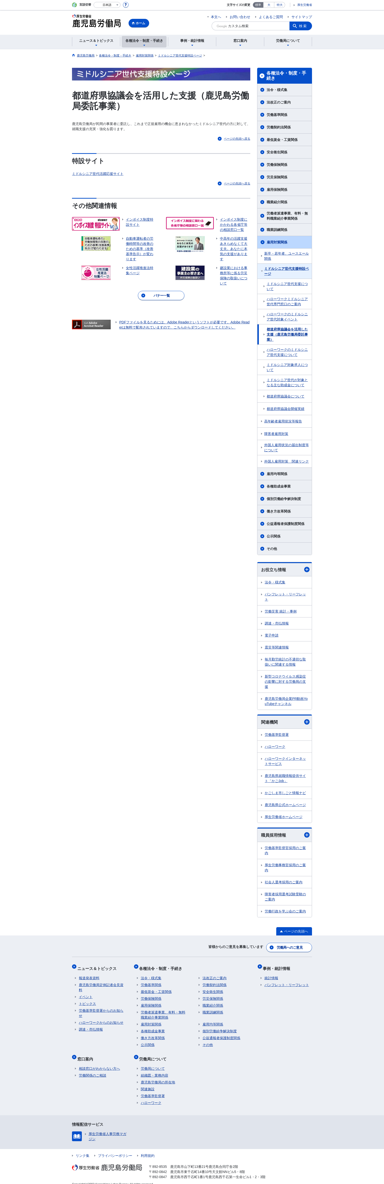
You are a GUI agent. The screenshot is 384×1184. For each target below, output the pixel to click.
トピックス (87, 1000)
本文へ (216, 17)
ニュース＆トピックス (98, 966)
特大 (280, 5)
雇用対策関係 (277, 242)
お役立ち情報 (285, 569)
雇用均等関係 (277, 474)
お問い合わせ (240, 17)
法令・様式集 (277, 90)
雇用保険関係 (277, 190)
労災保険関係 (277, 177)
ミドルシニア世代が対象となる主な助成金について (287, 382)
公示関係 (273, 536)
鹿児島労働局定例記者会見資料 (101, 984)
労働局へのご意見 (290, 947)
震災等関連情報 (277, 647)
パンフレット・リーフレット (285, 597)
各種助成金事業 (279, 486)
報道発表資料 (89, 975)
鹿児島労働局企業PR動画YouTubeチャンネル (286, 701)
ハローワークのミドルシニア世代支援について (287, 352)
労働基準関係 (277, 115)
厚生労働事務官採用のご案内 (285, 868)
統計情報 (271, 975)
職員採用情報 (285, 836)
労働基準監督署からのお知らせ (101, 1009)
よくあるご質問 (271, 17)
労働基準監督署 (277, 735)
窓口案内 (87, 1054)
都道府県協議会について (285, 396)
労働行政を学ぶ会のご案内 (285, 912)
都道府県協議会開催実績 (285, 409)
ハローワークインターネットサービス (285, 761)
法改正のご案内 (279, 102)
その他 (272, 549)
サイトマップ (301, 17)
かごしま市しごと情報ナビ (285, 794)
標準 (258, 5)
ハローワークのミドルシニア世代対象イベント (287, 316)
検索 (303, 26)
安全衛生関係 (277, 152)
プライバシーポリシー (115, 1149)
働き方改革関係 (279, 511)
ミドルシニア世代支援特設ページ (286, 271)
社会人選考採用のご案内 (283, 883)
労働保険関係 (277, 165)
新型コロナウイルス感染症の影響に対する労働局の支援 (285, 682)
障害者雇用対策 (276, 434)
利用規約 (148, 1149)
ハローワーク (275, 747)
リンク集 (82, 1149)
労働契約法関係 (279, 127)
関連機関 (285, 722)
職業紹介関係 (277, 202)
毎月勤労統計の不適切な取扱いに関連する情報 (285, 662)
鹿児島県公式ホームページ (285, 806)
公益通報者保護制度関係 (285, 524)
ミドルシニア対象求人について (287, 367)
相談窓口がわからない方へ (99, 1062)
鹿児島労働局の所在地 (158, 1076)
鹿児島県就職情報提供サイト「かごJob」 (285, 779)
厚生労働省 (304, 5)
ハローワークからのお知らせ (101, 1019)
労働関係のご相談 (92, 1069)
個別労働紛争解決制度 (284, 499)
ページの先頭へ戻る (237, 138)
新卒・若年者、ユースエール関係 (286, 256)
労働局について (154, 1054)
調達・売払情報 (277, 624)
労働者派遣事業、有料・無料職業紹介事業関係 (287, 215)
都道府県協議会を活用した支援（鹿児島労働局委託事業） (287, 334)
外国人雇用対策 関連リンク (286, 461)
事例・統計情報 (278, 966)
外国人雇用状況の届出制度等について (286, 447)
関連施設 (148, 1082)
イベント (86, 993)
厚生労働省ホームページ (283, 818)
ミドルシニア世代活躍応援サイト (97, 174)
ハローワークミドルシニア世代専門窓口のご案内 (287, 301)
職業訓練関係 (277, 230)
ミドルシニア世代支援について (287, 286)
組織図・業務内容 (154, 1069)
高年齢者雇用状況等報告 (283, 421)
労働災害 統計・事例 (281, 612)
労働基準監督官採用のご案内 (285, 851)
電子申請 (271, 636)
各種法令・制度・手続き (286, 76)
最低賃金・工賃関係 (282, 140)
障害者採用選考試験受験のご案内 (285, 897)
